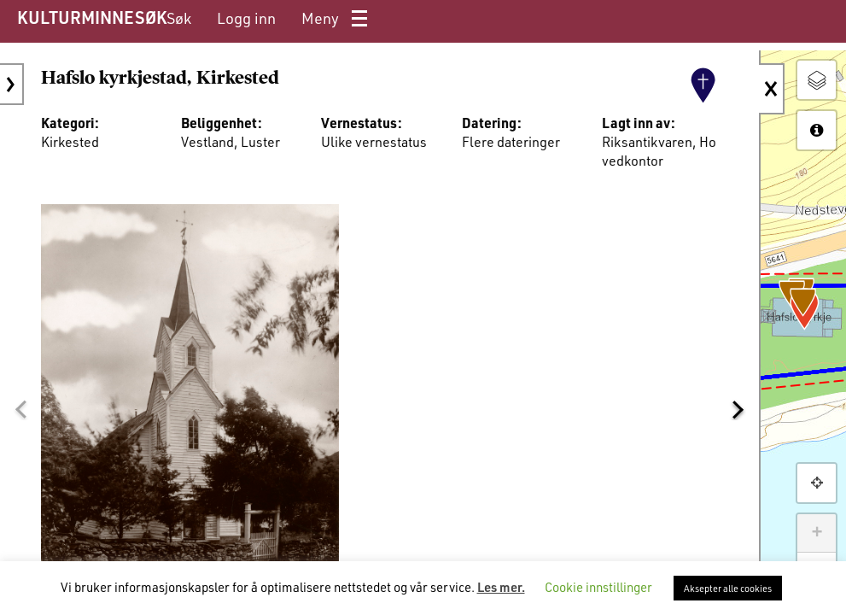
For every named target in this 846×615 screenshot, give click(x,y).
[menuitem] (179, 18)
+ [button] (816, 533)
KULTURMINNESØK (91, 17)
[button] (20, 409)
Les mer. (501, 586)
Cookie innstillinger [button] (598, 586)
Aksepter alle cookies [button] (728, 588)
